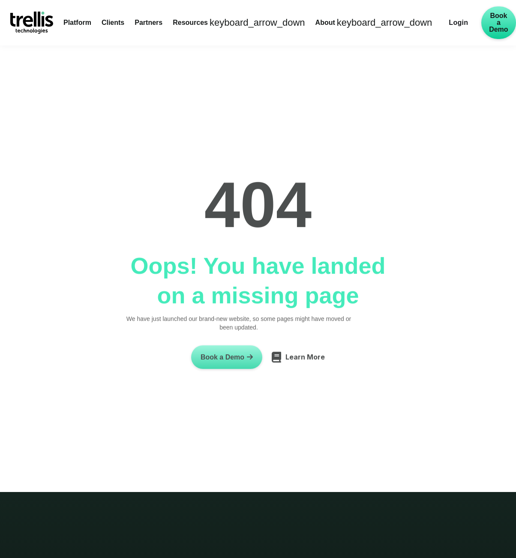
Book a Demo (498, 22)
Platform (77, 22)
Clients (113, 22)
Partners (148, 22)
